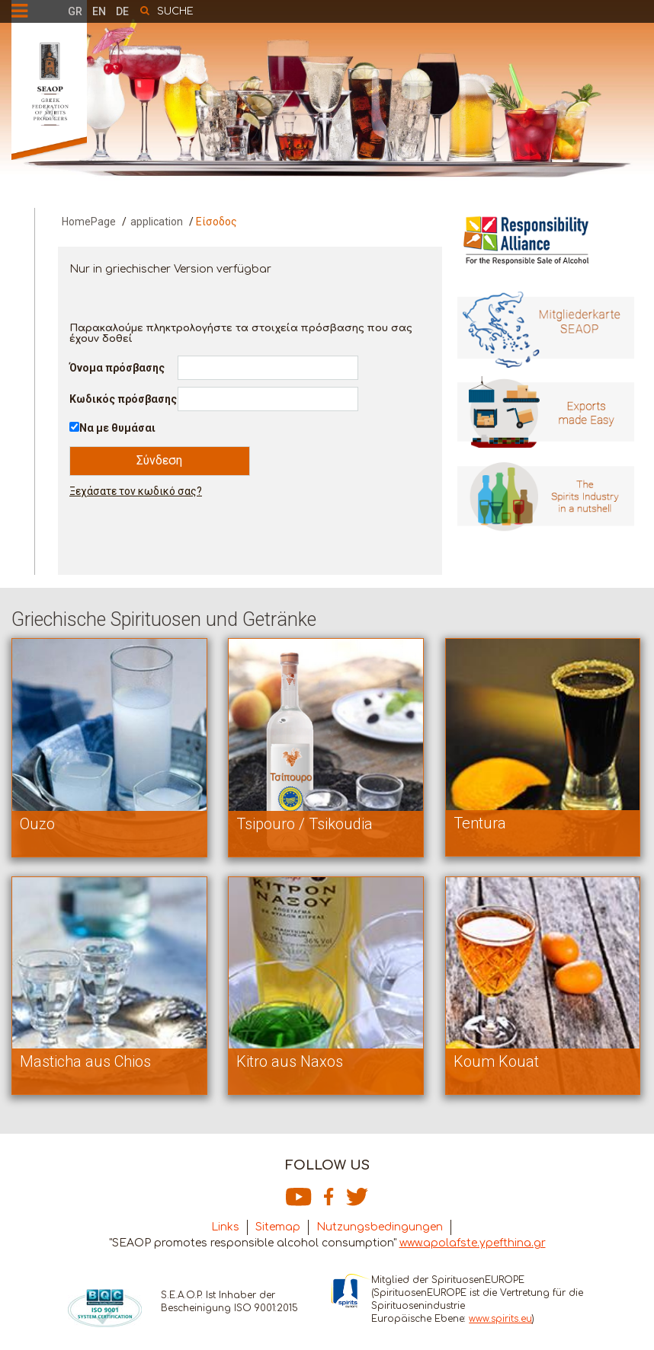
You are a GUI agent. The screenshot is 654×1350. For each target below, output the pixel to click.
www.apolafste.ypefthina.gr (472, 1243)
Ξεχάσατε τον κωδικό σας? (135, 491)
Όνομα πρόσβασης (117, 368)
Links (225, 1227)
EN (99, 11)
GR (75, 11)
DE (122, 11)
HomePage (89, 221)
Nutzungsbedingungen (379, 1227)
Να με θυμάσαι (117, 428)
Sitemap (277, 1227)
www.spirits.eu (500, 1318)
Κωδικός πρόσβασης (123, 399)
